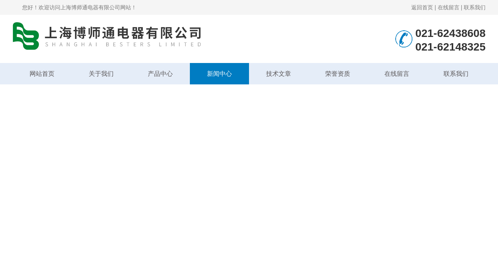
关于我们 (101, 73)
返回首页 (422, 7)
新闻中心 (219, 73)
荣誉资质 (337, 73)
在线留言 (448, 7)
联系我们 (475, 7)
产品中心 (160, 73)
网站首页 (42, 73)
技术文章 (278, 73)
